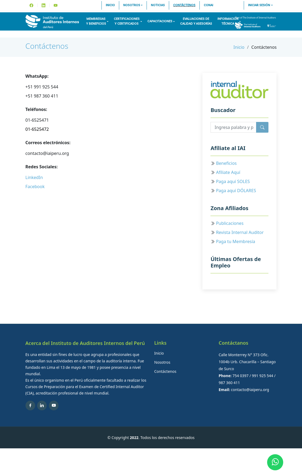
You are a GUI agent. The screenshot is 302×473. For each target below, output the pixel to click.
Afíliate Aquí (228, 172)
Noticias (158, 5)
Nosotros (131, 5)
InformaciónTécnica (227, 21)
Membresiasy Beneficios (96, 21)
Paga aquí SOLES (233, 181)
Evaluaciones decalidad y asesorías (196, 21)
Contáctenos (184, 5)
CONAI (208, 5)
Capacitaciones (159, 21)
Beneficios (226, 163)
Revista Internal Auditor (240, 232)
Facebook (35, 186)
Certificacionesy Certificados (127, 21)
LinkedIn (34, 177)
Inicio (110, 5)
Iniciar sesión (259, 5)
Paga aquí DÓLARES (236, 190)
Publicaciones (229, 223)
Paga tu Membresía (235, 241)
